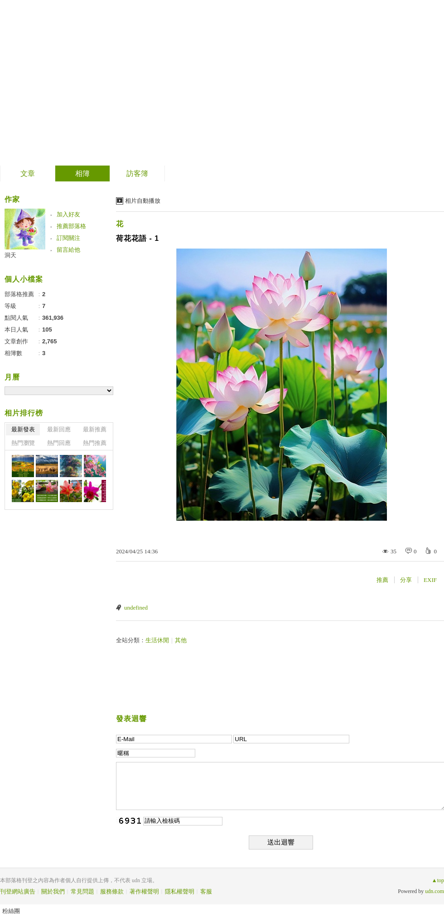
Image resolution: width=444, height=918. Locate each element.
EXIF (430, 579)
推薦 (382, 579)
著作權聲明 (144, 891)
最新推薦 (94, 429)
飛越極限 (44, 79)
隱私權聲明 (179, 891)
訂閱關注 (68, 237)
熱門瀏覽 (23, 442)
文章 (27, 173)
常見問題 (82, 891)
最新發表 (23, 429)
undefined (136, 607)
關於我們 (53, 891)
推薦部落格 (71, 226)
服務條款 (112, 891)
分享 (406, 579)
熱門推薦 (94, 442)
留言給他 (68, 249)
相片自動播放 (142, 200)
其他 (181, 640)
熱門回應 (59, 442)
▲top (438, 880)
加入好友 (68, 214)
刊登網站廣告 (17, 891)
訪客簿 (137, 173)
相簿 (82, 173)
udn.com (434, 891)
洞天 (10, 255)
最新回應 (59, 429)
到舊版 (100, 83)
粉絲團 (11, 911)
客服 (206, 891)
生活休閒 (157, 640)
